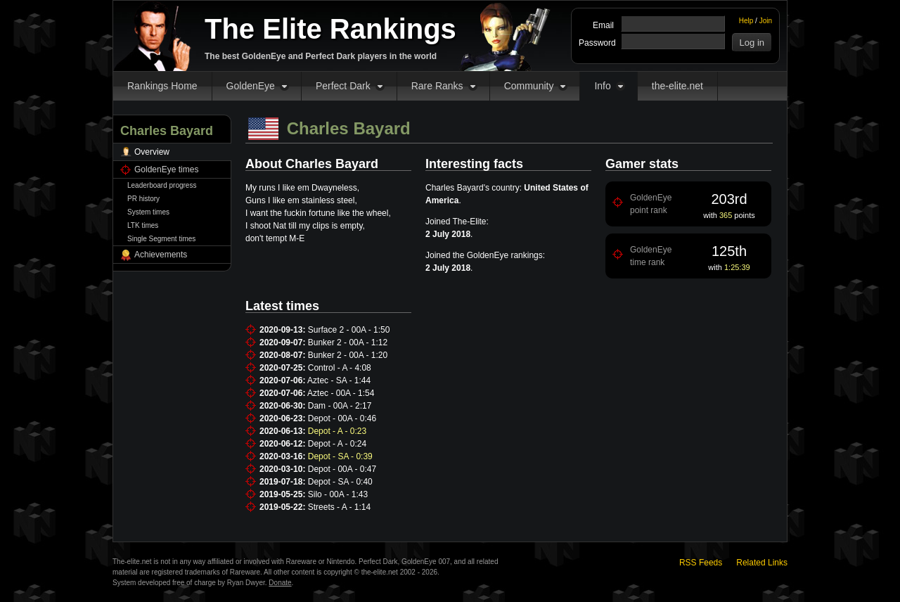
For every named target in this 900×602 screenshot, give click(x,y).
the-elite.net (677, 85)
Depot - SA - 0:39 (340, 456)
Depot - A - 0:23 (337, 431)
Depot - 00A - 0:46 (342, 418)
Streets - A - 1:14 (339, 507)
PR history (143, 199)
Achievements (160, 255)
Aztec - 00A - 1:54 (340, 393)
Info (602, 85)
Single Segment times (161, 239)
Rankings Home (162, 85)
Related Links (762, 563)
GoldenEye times (166, 169)
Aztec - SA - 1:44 (339, 380)
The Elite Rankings (330, 28)
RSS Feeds (700, 563)
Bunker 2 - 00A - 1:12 (347, 342)
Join (765, 21)
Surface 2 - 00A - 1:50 (349, 330)
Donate (280, 583)
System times (148, 212)
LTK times (142, 225)
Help (746, 21)
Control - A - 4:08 (339, 368)
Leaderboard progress (161, 185)
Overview (151, 152)
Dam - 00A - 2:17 (340, 406)
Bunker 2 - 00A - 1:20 (347, 355)
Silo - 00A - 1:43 (338, 494)
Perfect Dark (343, 85)
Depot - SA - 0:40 (340, 482)
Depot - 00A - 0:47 (342, 469)
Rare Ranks (437, 85)
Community (529, 85)
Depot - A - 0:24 (337, 444)
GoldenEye (250, 85)
